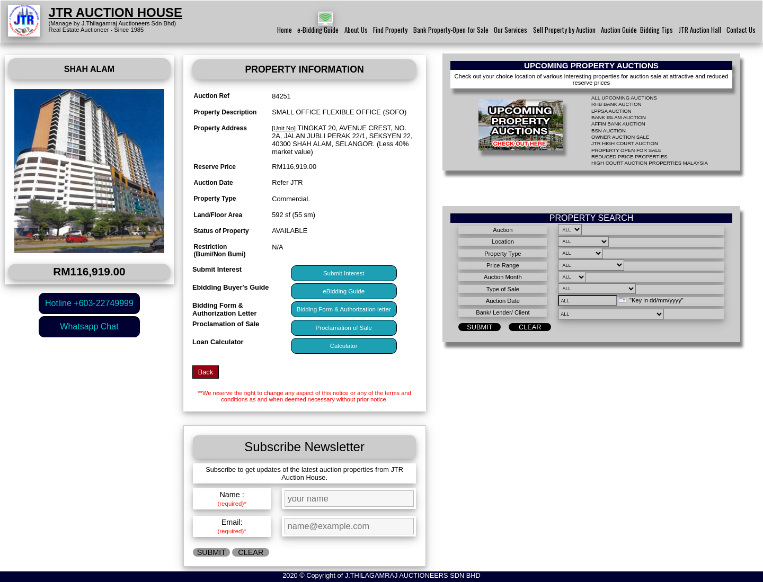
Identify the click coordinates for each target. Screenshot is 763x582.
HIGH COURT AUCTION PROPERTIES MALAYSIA (649, 163)
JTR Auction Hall (700, 30)
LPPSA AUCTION (611, 111)
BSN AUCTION (608, 130)
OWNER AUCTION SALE (620, 137)
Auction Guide (619, 30)
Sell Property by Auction (564, 30)
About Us (356, 30)
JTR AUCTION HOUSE (115, 12)
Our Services (510, 30)
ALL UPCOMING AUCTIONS (624, 98)
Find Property (390, 30)
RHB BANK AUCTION (616, 104)
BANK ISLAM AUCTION (618, 117)
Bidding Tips (656, 30)
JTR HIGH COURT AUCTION (624, 143)
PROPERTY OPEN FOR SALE (626, 150)
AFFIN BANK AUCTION (618, 124)
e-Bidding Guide (318, 30)
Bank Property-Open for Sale (451, 30)
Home (284, 30)
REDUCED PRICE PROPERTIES (629, 156)
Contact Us (741, 30)
